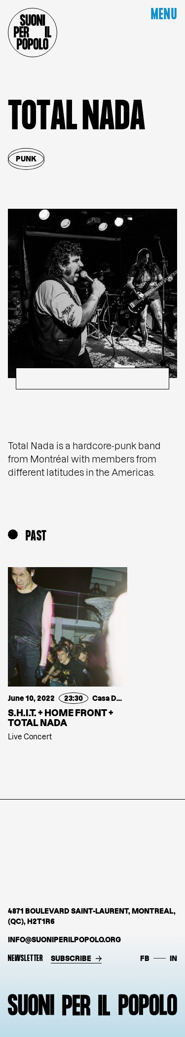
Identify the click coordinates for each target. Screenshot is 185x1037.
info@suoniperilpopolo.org (64, 939)
